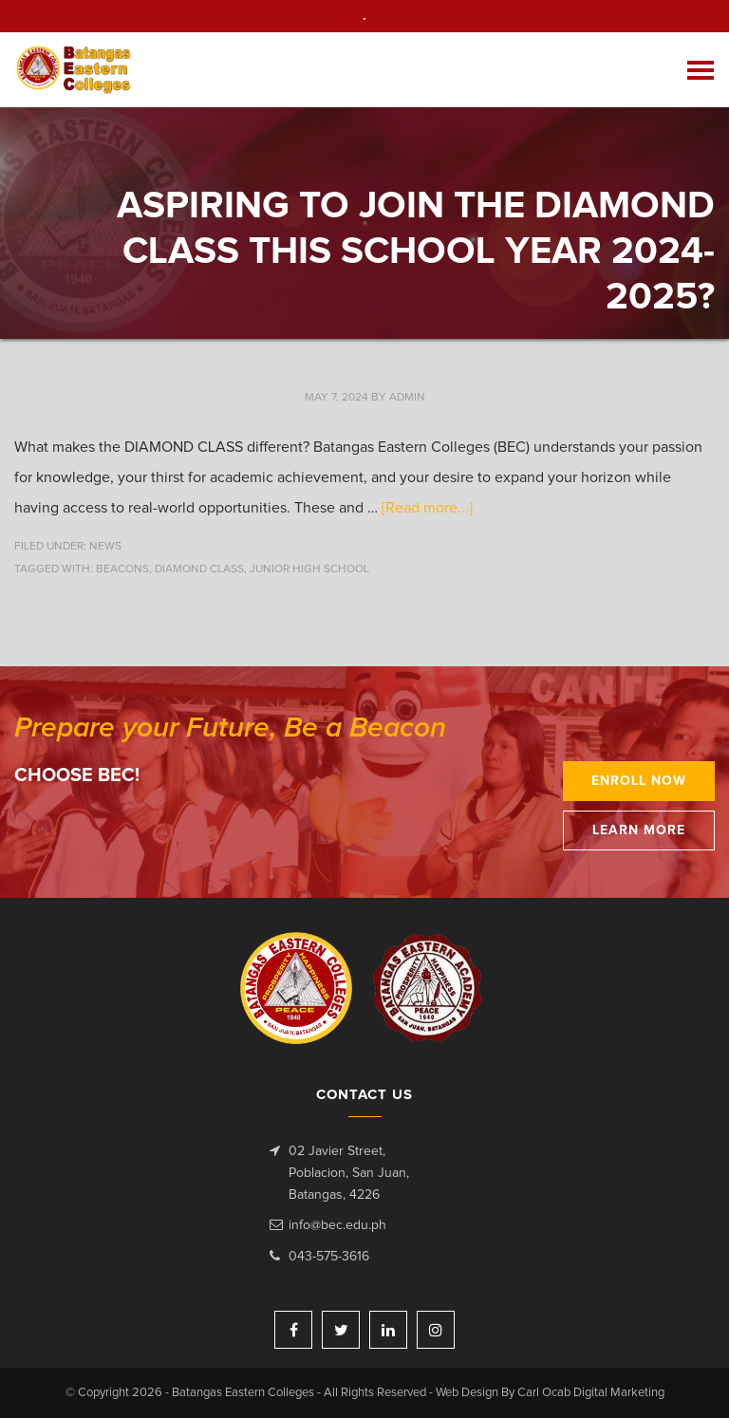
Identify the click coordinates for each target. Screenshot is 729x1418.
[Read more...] (427, 507)
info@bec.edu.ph (337, 1225)
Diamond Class (199, 569)
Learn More (638, 830)
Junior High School (309, 569)
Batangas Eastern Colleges (74, 70)
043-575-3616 (329, 1256)
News (105, 546)
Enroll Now (638, 781)
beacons (122, 569)
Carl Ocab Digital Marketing (590, 1393)
